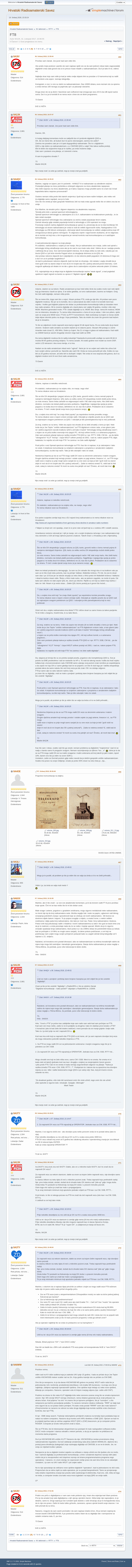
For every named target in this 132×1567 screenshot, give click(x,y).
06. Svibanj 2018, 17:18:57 (44, 284)
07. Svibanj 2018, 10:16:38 (44, 898)
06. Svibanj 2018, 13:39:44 (44, 56)
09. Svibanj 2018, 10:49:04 (44, 1247)
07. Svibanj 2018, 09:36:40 (46, 771)
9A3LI (16, 862)
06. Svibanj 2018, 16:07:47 (44, 114)
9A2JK (16, 114)
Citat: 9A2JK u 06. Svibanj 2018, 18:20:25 (55, 494)
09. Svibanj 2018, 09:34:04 (44, 1162)
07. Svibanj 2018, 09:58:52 (44, 862)
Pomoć (104, 1561)
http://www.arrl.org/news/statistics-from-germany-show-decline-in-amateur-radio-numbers (71, 523)
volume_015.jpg (43, 841)
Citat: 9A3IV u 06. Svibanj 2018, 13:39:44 (55, 120)
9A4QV (17, 179)
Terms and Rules (113, 1561)
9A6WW (17, 1365)
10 (42, 49)
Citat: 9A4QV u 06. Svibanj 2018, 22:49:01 (55, 867)
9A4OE (17, 771)
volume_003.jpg (51, 830)
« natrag (108, 41)
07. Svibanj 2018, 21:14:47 (44, 965)
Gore (11, 1535)
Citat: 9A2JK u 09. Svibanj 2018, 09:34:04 (55, 1253)
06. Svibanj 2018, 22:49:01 (44, 489)
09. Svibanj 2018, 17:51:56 (44, 1491)
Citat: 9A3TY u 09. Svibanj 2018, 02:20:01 (55, 1209)
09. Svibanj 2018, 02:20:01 (44, 1113)
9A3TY (16, 1113)
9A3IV (16, 56)
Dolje (11, 49)
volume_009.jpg (84, 830)
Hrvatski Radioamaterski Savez (31, 10)
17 (47, 49)
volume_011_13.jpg (110, 830)
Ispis (120, 49)
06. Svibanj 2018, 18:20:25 (44, 379)
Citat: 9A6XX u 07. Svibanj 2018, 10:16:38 (55, 997)
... (45, 49)
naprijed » (117, 41)
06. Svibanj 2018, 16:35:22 (44, 179)
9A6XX (16, 898)
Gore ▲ (122, 1561)
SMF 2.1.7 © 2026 (13, 1561)
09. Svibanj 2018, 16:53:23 (44, 1365)
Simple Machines (25, 1561)
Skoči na (84, 1546)
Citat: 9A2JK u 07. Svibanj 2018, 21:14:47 (55, 1119)
